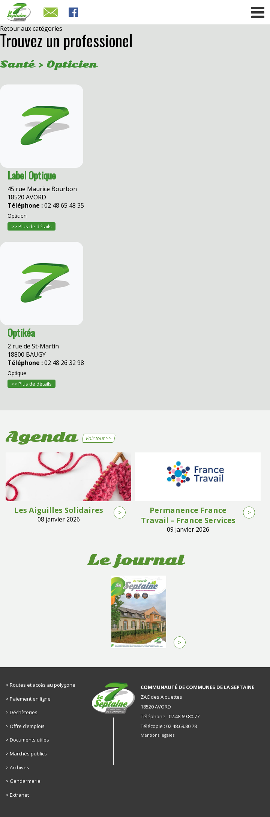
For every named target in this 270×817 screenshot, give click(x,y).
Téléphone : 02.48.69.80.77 (170, 716)
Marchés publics (28, 753)
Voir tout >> (98, 438)
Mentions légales (157, 735)
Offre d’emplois (27, 726)
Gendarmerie (25, 781)
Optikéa (21, 332)
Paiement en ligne (30, 698)
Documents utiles (29, 739)
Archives (19, 767)
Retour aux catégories (31, 28)
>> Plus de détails (31, 226)
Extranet (19, 794)
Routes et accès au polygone (42, 684)
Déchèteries (24, 712)
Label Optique (32, 175)
